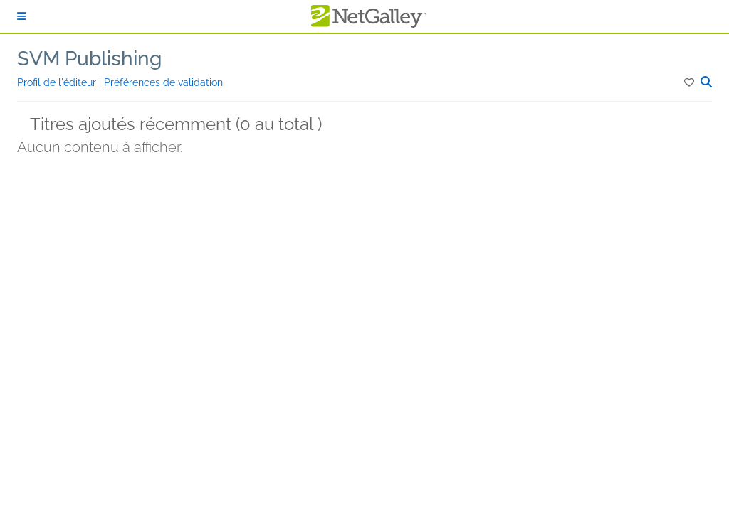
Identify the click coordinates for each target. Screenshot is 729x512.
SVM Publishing (89, 58)
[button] (690, 82)
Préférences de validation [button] (163, 82)
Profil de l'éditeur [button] (58, 82)
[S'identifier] (21, 16)
